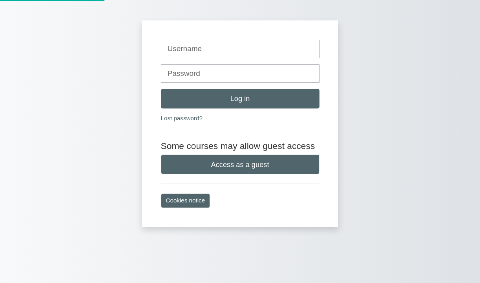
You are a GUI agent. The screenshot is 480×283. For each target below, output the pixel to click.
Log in (240, 98)
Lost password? (182, 118)
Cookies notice (185, 200)
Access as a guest (240, 164)
